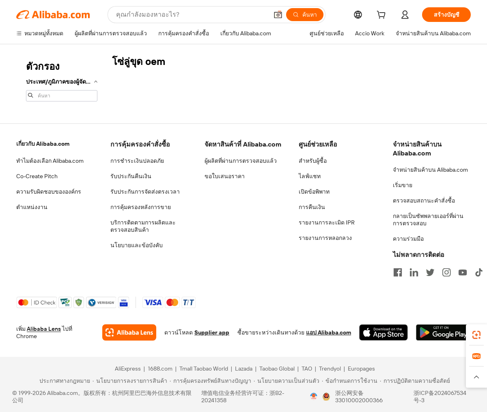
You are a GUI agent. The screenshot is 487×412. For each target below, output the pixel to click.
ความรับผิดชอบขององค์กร (48, 191)
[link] (476, 334)
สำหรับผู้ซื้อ (313, 160)
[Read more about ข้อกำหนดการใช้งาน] (349, 380)
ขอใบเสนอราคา (225, 176)
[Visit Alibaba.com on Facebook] (398, 272)
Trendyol (330, 368)
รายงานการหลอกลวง (325, 238)
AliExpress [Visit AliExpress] (128, 368)
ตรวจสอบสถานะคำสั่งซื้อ (424, 200)
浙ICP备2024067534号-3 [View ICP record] (440, 396)
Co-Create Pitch (37, 176)
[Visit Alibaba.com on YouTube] (463, 272)
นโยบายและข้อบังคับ (136, 245)
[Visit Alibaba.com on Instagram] (446, 272)
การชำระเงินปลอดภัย (137, 160)
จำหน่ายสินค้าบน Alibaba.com (430, 169)
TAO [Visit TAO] (307, 368)
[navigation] (61, 80)
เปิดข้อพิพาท (314, 191)
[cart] (383, 16)
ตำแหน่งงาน (31, 207)
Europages (361, 368)
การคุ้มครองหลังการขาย (140, 207)
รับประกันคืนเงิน (130, 176)
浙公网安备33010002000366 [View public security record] (359, 396)
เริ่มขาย (402, 185)
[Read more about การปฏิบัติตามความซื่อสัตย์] (415, 380)
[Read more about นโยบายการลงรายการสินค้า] (130, 380)
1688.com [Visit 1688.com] (160, 368)
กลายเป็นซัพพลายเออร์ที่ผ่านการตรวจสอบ (428, 219)
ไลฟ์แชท (310, 176)
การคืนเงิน (312, 207)
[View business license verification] (313, 397)
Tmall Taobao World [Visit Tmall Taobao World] (203, 368)
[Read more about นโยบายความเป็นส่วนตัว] (286, 380)
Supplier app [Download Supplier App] (211, 332)
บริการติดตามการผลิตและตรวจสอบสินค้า (143, 226)
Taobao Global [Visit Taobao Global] (277, 368)
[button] (278, 14)
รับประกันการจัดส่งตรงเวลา (145, 191)
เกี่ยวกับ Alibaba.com (42, 143)
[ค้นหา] (304, 14)
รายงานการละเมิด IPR (327, 222)
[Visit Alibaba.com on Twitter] (430, 272)
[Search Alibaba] (191, 14)
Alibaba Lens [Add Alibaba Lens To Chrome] (44, 329)
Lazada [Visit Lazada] (243, 368)
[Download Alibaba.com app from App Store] (383, 332)
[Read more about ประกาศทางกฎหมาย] (63, 380)
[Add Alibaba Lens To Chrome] (129, 332)
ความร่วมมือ (408, 238)
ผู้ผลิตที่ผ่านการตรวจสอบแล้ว (241, 160)
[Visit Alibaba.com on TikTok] (479, 272)
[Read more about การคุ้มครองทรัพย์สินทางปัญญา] (210, 380)
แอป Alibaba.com (328, 332)
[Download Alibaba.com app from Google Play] (443, 332)
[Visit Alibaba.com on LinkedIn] (414, 272)
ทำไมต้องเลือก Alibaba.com (50, 160)
